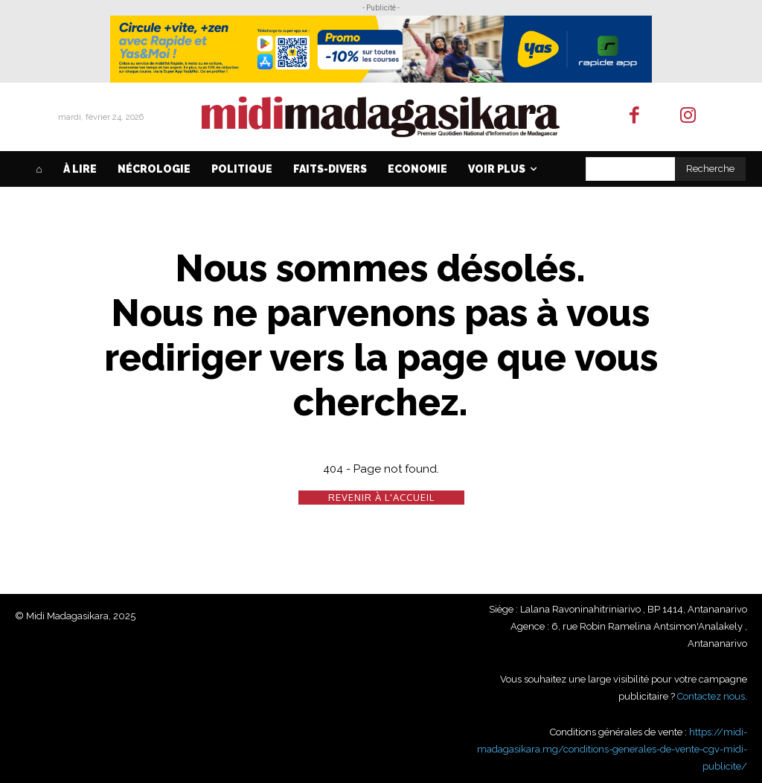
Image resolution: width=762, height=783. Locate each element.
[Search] (710, 169)
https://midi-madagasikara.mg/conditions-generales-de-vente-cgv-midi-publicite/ (612, 748)
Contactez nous (711, 696)
